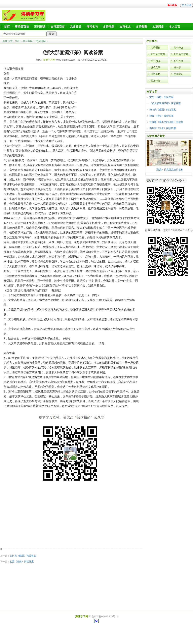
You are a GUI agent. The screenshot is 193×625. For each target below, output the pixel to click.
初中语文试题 (181, 54)
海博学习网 (49, 59)
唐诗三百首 (22, 26)
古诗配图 (141, 26)
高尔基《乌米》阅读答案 (162, 128)
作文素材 (155, 74)
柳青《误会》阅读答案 (161, 115)
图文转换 (155, 80)
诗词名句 (92, 26)
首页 (7, 26)
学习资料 (28, 41)
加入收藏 (186, 5)
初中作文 (178, 60)
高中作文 (178, 47)
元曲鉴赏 (75, 26)
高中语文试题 (158, 54)
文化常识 (178, 74)
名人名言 (174, 26)
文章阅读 (158, 26)
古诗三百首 (58, 26)
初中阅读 (155, 60)
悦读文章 (155, 67)
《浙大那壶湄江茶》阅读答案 (165, 103)
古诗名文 (125, 26)
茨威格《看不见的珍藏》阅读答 (166, 122)
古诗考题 (108, 26)
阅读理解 (41, 41)
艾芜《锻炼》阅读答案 (22, 561)
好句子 (177, 67)
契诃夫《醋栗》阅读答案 (23, 555)
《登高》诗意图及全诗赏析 (168, 169)
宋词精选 (39, 26)
